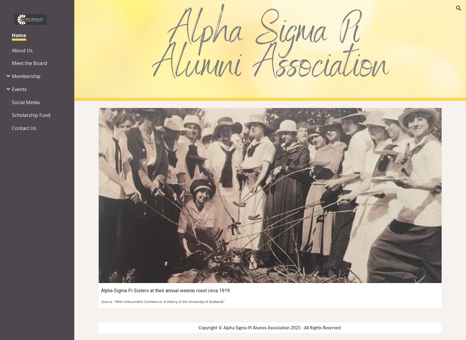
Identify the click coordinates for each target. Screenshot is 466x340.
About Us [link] (22, 50)
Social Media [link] (26, 102)
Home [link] (19, 35)
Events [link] (19, 89)
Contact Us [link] (24, 128)
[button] (459, 8)
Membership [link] (26, 76)
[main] (270, 295)
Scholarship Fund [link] (31, 115)
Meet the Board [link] (29, 63)
